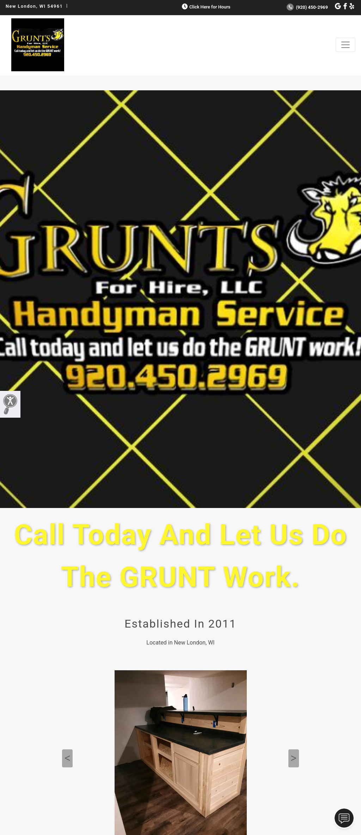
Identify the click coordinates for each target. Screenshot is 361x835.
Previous (67, 758)
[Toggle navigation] (345, 45)
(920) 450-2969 (307, 7)
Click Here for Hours (205, 7)
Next (293, 758)
